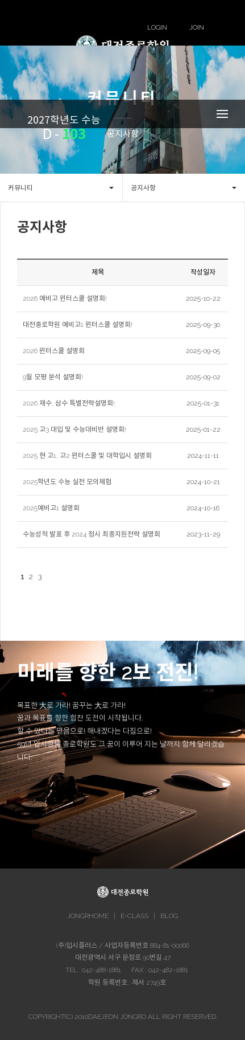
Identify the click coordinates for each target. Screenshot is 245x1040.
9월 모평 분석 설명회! (53, 377)
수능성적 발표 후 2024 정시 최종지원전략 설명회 (91, 534)
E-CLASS (134, 916)
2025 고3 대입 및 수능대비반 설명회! (74, 429)
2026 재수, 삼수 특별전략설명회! (69, 403)
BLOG (169, 916)
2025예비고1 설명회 (51, 508)
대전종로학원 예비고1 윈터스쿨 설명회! (77, 325)
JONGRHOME (88, 916)
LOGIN (157, 27)
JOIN (196, 27)
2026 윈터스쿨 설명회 (54, 351)
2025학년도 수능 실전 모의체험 (67, 482)
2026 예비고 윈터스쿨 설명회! (65, 298)
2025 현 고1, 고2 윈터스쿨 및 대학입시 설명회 (87, 456)
